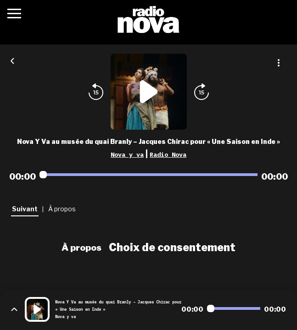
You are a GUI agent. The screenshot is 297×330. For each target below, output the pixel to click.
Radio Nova (168, 154)
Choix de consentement (172, 247)
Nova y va (127, 154)
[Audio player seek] (148, 174)
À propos (81, 247)
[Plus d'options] (278, 63)
